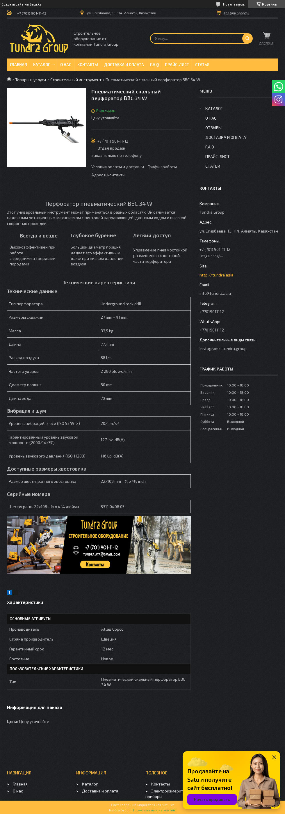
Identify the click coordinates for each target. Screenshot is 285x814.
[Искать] (247, 38)
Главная (18, 64)
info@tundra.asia (215, 293)
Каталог (41, 64)
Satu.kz (168, 805)
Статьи (202, 64)
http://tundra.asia (217, 274)
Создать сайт (12, 4)
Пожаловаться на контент (155, 810)
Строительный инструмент (75, 79)
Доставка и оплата (124, 64)
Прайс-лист (177, 64)
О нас (65, 64)
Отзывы (213, 127)
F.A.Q (154, 64)
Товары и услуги (30, 79)
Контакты (87, 64)
